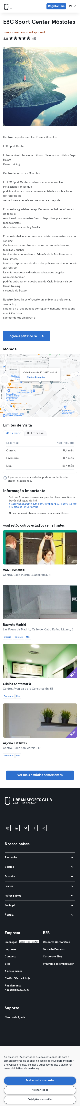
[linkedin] (17, 828)
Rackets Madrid (14, 625)
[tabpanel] (40, 454)
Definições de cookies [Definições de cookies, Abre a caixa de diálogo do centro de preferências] (40, 1099)
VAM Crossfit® (14, 570)
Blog (7, 964)
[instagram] (8, 828)
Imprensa (10, 949)
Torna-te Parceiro (54, 949)
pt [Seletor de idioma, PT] (72, 6)
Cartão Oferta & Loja (17, 978)
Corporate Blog (52, 956)
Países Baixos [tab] (39, 895)
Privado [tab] (13, 433)
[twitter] (26, 828)
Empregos (11, 942)
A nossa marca (13, 971)
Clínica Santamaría (17, 684)
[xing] (44, 828)
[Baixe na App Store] (18, 815)
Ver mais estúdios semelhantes (40, 775)
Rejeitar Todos (40, 1090)
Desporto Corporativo (56, 942)
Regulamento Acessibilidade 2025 (17, 987)
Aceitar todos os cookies (40, 1080)
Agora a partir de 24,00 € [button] (26, 336)
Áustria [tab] (39, 915)
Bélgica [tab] (39, 867)
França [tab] (39, 886)
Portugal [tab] (39, 905)
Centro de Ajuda (15, 1017)
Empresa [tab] (35, 433)
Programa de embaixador (58, 964)
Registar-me (56, 6)
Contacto (10, 956)
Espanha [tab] (39, 876)
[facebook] (35, 828)
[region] (40, 1076)
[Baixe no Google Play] (47, 815)
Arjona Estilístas (15, 743)
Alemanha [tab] (39, 857)
